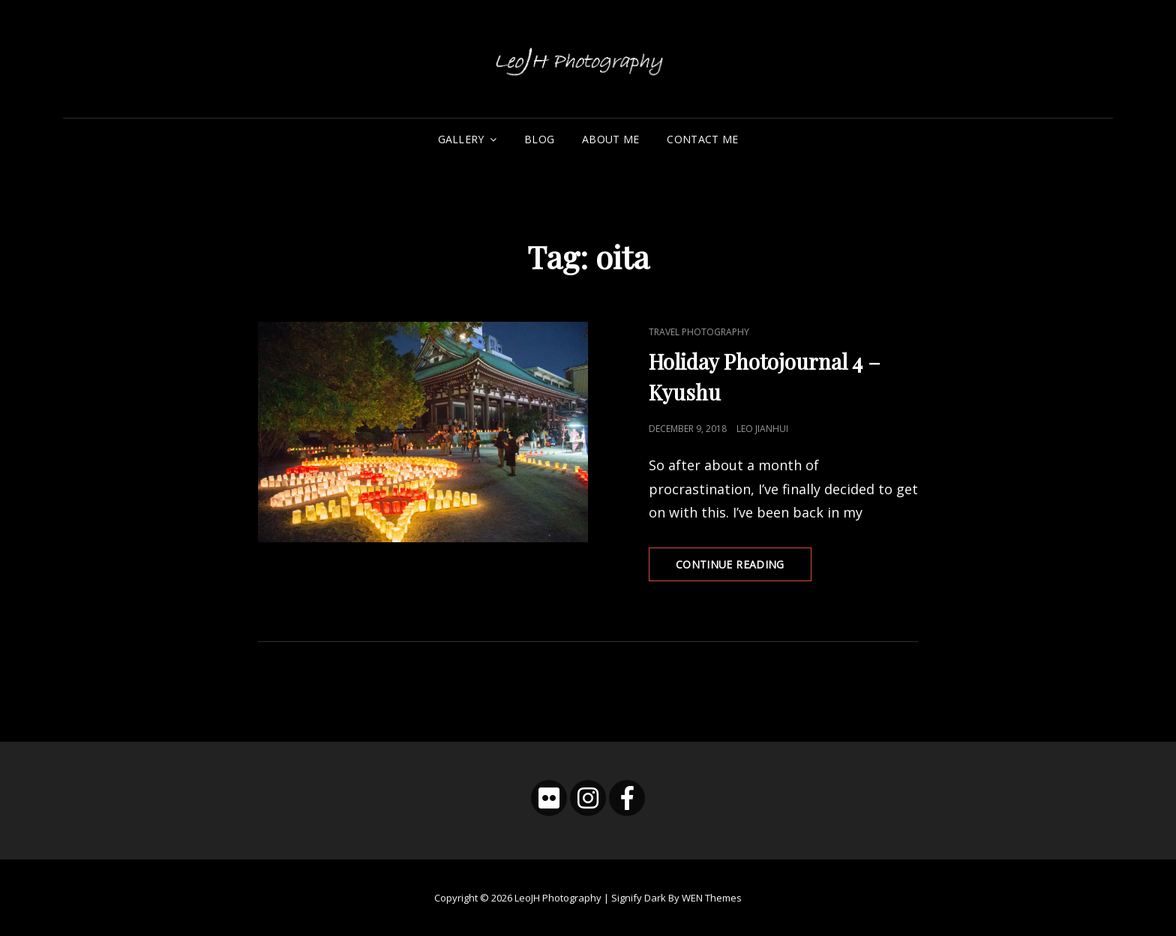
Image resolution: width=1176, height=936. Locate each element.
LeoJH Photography (558, 897)
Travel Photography (699, 332)
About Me (610, 139)
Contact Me (702, 139)
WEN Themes (712, 897)
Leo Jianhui (762, 428)
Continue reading (744, 568)
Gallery (461, 139)
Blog (539, 139)
